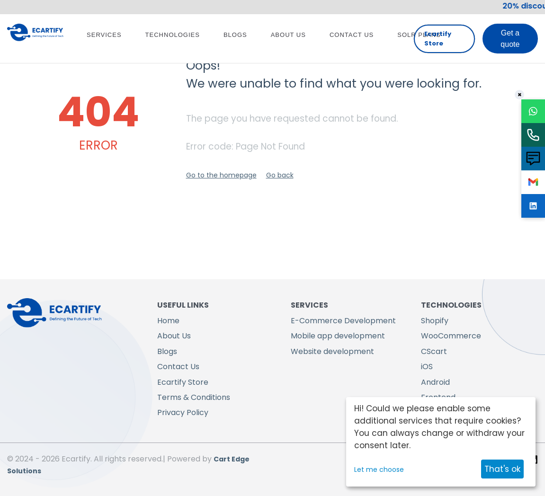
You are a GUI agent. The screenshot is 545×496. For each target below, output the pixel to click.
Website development (332, 351)
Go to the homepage (221, 175)
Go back (280, 175)
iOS (427, 366)
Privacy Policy (182, 412)
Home (168, 320)
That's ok (502, 469)
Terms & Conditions (193, 397)
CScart (434, 351)
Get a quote (509, 38)
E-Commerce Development (343, 320)
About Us (288, 34)
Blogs (235, 34)
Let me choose (379, 469)
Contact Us (352, 34)
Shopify (434, 320)
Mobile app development (338, 335)
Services (104, 34)
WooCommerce (451, 335)
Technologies (172, 34)
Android (435, 382)
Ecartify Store (437, 38)
